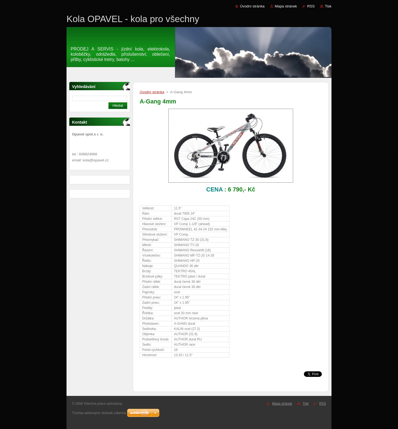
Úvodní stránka (252, 6)
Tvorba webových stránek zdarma (99, 413)
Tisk (328, 6)
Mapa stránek (286, 6)
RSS (311, 6)
